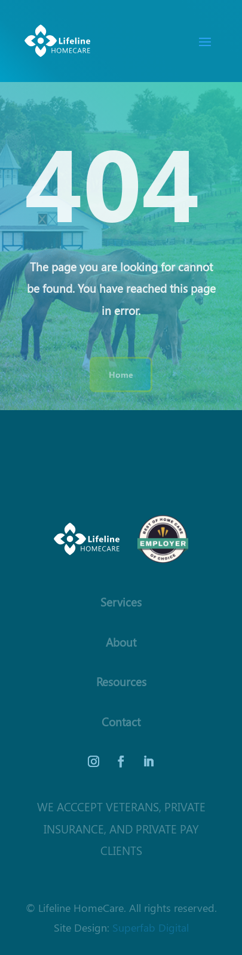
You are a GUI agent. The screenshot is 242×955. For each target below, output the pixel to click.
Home (121, 374)
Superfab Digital (150, 927)
